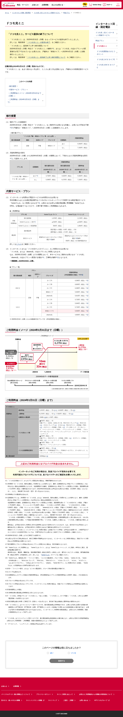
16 (45, 417)
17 (78, 423)
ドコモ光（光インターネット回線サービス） (47, 12)
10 (51, 239)
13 (87, 280)
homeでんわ (45, 555)
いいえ (73, 653)
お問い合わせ (84, 700)
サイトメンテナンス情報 (35, 700)
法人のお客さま (57, 5)
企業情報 (45, 5)
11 (58, 257)
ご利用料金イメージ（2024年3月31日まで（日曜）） (25, 94)
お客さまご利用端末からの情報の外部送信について (95, 694)
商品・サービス (23, 5)
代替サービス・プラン (17, 90)
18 (55, 448)
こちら (19, 244)
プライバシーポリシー (43, 694)
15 (74, 410)
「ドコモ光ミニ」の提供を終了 (38, 42)
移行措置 (12, 86)
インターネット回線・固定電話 (21, 12)
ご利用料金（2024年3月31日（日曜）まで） (25, 100)
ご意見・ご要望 (68, 700)
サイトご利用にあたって (65, 694)
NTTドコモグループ (102, 700)
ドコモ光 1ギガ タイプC (106, 59)
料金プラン (66, 12)
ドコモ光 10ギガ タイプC (106, 66)
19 (47, 456)
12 (82, 274)
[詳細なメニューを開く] (118, 5)
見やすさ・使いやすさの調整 (10, 700)
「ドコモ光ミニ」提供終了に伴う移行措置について (46, 57)
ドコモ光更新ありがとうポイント (106, 52)
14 (87, 291)
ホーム (7, 12)
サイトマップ (52, 700)
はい (51, 653)
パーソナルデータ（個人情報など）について (15, 694)
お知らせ (35, 5)
